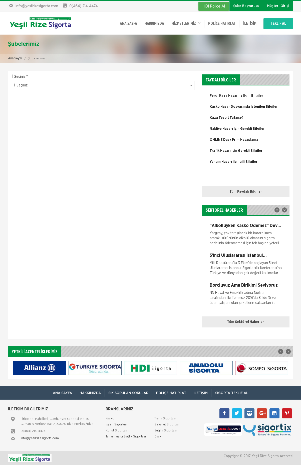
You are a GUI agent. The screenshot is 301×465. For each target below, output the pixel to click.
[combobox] (103, 85)
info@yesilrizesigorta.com (40, 438)
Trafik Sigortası (165, 418)
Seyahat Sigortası (166, 424)
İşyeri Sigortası (116, 424)
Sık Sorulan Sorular (128, 393)
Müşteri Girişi (278, 6)
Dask (157, 436)
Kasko (110, 418)
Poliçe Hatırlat (220, 23)
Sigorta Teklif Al (232, 393)
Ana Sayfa (15, 58)
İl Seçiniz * (20, 76)
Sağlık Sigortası (165, 430)
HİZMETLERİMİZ (184, 23)
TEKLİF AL (278, 23)
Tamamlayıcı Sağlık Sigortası (126, 436)
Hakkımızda (152, 23)
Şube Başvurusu (246, 6)
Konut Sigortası (117, 430)
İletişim (248, 23)
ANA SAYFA (126, 23)
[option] (245, 97)
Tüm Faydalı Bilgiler (245, 191)
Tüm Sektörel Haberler (245, 321)
